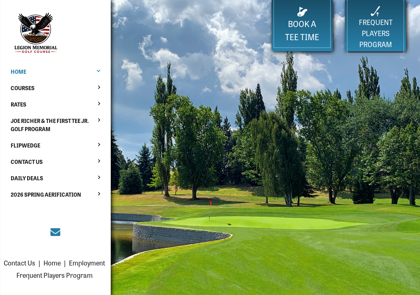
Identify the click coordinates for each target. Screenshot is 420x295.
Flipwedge (25, 145)
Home (18, 71)
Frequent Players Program (54, 275)
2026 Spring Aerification (46, 194)
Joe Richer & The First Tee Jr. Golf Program (50, 125)
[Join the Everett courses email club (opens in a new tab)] (55, 231)
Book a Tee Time (302, 25)
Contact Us (27, 162)
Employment (87, 263)
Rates (18, 104)
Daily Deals (27, 178)
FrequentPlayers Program (376, 27)
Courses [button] (22, 88)
